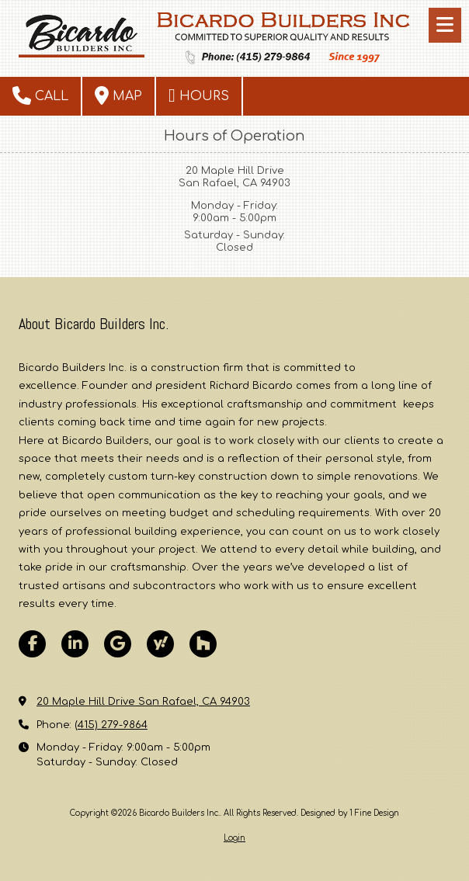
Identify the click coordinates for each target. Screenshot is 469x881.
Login (234, 838)
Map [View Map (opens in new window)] (118, 95)
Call (40, 95)
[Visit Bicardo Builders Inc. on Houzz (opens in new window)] (203, 643)
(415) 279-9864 (111, 725)
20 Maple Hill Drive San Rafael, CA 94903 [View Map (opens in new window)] (143, 701)
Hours (198, 95)
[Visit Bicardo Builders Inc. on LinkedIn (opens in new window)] (75, 643)
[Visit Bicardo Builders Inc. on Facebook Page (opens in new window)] (32, 643)
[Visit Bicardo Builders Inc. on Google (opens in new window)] (117, 643)
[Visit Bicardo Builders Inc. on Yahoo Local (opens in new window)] (160, 643)
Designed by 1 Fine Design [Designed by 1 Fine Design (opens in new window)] (350, 813)
